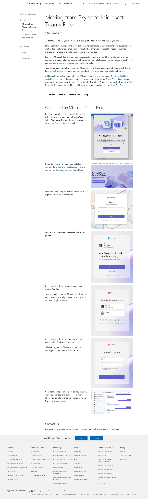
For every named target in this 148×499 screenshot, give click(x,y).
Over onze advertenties (100, 494)
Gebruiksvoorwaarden (69, 494)
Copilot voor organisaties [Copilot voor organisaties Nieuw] (15, 463)
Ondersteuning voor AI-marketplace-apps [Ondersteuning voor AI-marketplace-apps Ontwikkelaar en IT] (105, 460)
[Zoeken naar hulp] (126, 3)
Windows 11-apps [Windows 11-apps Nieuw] (12, 479)
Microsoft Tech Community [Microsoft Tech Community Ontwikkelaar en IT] (106, 465)
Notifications (25, 46)
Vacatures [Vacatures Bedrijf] (123, 451)
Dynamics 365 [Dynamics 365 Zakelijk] (78, 463)
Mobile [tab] (62, 94)
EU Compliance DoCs (116, 494)
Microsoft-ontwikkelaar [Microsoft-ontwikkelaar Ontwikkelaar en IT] (105, 451)
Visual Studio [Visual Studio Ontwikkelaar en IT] (102, 483)
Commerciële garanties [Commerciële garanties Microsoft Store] (38, 475)
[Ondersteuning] (33, 3)
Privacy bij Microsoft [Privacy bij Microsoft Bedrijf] (126, 455)
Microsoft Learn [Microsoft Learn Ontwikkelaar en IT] (102, 455)
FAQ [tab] (86, 94)
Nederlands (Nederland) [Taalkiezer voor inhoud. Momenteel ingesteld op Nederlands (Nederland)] (18, 491)
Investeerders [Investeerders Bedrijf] (124, 459)
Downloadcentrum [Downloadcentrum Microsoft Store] (36, 455)
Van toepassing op (54, 33)
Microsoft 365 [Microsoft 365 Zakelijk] (78, 467)
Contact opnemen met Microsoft (42, 494)
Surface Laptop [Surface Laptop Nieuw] (12, 455)
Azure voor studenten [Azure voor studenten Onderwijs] (59, 483)
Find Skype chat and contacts (29, 36)
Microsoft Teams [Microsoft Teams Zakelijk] (79, 475)
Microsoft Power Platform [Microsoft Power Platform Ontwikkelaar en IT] (105, 473)
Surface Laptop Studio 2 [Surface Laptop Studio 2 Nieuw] (14, 459)
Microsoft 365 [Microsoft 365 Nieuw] (11, 471)
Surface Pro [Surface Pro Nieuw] (10, 451)
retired (72, 40)
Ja (81, 438)
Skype (23, 20)
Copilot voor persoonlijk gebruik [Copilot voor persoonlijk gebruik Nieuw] (17, 467)
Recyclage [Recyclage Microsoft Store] (34, 471)
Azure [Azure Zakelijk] (76, 459)
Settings (23, 52)
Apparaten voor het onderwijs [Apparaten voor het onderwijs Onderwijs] (62, 455)
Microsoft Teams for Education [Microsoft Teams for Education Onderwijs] (62, 459)
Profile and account (28, 13)
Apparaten (80, 3)
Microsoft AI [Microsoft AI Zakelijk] (77, 451)
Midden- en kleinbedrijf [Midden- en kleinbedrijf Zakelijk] (81, 479)
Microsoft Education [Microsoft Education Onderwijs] (59, 451)
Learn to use (53, 400)
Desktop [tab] (51, 94)
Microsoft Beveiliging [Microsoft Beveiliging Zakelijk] (80, 455)
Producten (68, 3)
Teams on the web (64, 170)
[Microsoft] (15, 3)
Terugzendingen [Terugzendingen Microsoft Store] (36, 463)
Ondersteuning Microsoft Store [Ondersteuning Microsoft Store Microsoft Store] (40, 459)
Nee (97, 438)
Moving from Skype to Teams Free (29, 27)
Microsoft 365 (49, 3)
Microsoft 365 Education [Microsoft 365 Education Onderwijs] (60, 463)
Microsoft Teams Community (106, 429)
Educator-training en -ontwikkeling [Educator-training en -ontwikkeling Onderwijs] (60, 472)
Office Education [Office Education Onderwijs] (58, 467)
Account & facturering (97, 3)
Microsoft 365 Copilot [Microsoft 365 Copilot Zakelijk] (80, 471)
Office (59, 3)
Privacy (57, 494)
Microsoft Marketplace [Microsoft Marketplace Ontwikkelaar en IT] (105, 469)
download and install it (62, 166)
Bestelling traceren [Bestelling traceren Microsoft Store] (37, 467)
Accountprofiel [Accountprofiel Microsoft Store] (35, 451)
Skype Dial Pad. (117, 85)
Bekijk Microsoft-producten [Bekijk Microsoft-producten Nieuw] (15, 475)
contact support (65, 429)
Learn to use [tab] (74, 94)
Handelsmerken (84, 494)
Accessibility (25, 58)
